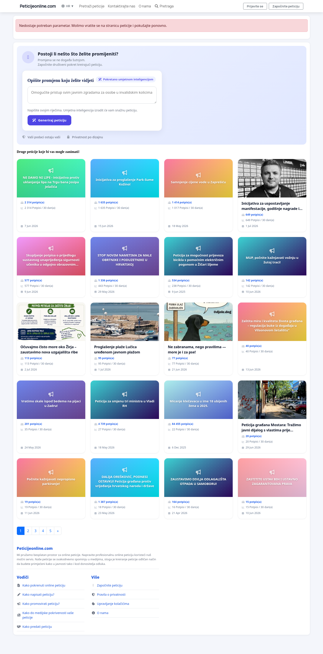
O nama (145, 6)
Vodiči (23, 577)
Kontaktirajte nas (121, 6)
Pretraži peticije (91, 6)
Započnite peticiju (286, 6)
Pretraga (164, 6)
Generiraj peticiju (49, 120)
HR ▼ (67, 6)
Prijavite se (255, 6)
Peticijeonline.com (38, 6)
